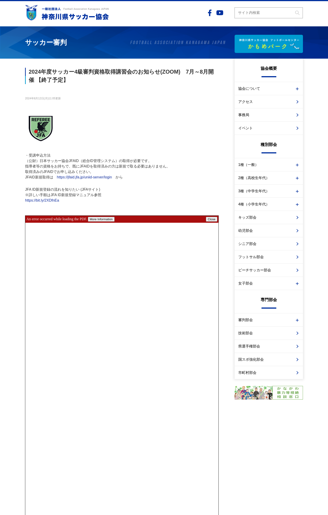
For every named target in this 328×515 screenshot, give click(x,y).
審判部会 (245, 320)
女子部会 (245, 283)
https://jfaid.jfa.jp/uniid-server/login (84, 177)
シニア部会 (247, 244)
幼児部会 (245, 230)
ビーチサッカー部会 (254, 270)
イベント (245, 128)
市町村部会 (247, 373)
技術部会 (245, 333)
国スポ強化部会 (251, 359)
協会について (249, 88)
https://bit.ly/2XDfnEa (42, 200)
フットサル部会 (251, 257)
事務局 (243, 115)
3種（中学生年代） (253, 191)
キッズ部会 (247, 217)
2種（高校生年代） (253, 178)
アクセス (245, 102)
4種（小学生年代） (253, 204)
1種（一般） (248, 165)
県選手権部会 (249, 346)
